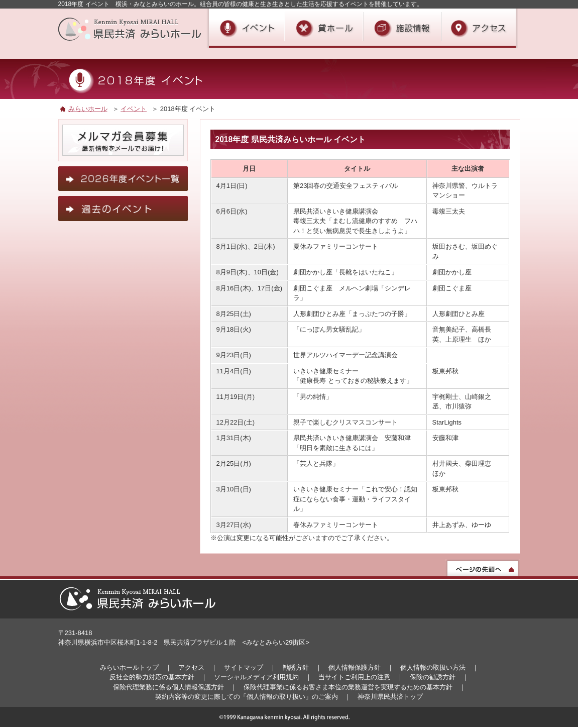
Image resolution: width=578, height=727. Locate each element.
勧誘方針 (296, 667)
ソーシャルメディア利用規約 (256, 677)
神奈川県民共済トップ (390, 696)
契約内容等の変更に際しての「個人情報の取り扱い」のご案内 (246, 696)
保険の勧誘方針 (432, 677)
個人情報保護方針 (354, 667)
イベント (134, 109)
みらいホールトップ (129, 667)
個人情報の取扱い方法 (433, 667)
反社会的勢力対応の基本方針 (151, 677)
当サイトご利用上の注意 (354, 677)
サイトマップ (243, 667)
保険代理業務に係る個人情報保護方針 (168, 687)
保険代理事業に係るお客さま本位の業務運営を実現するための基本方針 (348, 687)
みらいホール (87, 109)
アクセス (191, 667)
